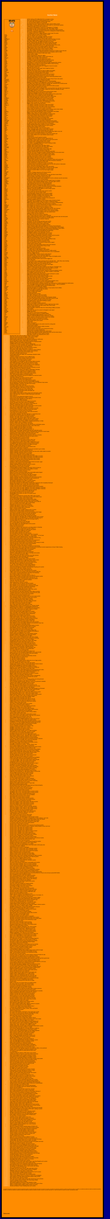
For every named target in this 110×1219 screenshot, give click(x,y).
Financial (6, 262)
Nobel (6, 46)
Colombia (6, 99)
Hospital (6, 231)
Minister (6, 42)
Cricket (6, 282)
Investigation (7, 98)
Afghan (6, 246)
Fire (5, 133)
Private (6, 137)
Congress (6, 135)
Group (6, 157)
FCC (5, 239)
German (6, 119)
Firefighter (6, 69)
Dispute (6, 194)
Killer (5, 142)
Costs (6, 132)
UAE (5, 284)
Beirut (6, 49)
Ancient (6, 35)
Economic (6, 100)
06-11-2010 (64, 1189)
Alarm (6, 118)
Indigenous (6, 80)
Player (6, 266)
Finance (6, 154)
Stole (5, 64)
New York (6, 292)
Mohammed (7, 205)
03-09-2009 (98, 1189)
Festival (6, 50)
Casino (6, 229)
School (6, 192)
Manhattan (6, 103)
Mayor (6, 324)
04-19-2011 (43, 1189)
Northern (6, 182)
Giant (5, 238)
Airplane (6, 265)
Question (6, 253)
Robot (6, 318)
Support (6, 81)
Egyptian (6, 235)
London (6, 224)
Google (6, 88)
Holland (6, 38)
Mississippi (6, 311)
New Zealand (7, 209)
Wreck (6, 90)
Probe (6, 186)
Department (7, 181)
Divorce (6, 197)
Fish (5, 216)
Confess (6, 65)
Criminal (6, 44)
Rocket (6, 56)
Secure (6, 68)
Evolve (6, 105)
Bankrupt (6, 169)
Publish (6, 62)
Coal (5, 110)
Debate (6, 94)
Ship (5, 95)
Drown (6, 136)
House (6, 261)
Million (6, 293)
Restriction (6, 57)
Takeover (6, 129)
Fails (5, 96)
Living (6, 204)
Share (6, 208)
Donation (6, 70)
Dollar (6, 283)
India (5, 77)
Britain (6, 264)
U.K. (5, 108)
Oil (5, 200)
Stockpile (6, 55)
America (6, 247)
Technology (7, 171)
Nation (6, 159)
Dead (5, 331)
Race (5, 124)
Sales (6, 290)
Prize (5, 45)
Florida (6, 155)
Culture (6, 269)
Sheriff (6, 185)
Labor (6, 140)
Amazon (6, 241)
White (6, 242)
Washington (7, 111)
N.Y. (5, 176)
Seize (6, 270)
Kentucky (6, 139)
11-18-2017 (5, 1189)
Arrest (6, 196)
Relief (6, 71)
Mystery (6, 215)
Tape (5, 92)
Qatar (6, 230)
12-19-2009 (77, 1189)
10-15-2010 (56, 1189)
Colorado (6, 234)
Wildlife (6, 173)
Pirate (6, 48)
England (6, 323)
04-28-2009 (94, 1189)
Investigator (7, 183)
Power (6, 76)
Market (6, 272)
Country (6, 256)
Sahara (6, 330)
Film (5, 131)
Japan (6, 299)
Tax (5, 291)
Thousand (6, 122)
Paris (5, 214)
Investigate (6, 326)
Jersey (6, 85)
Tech (5, 237)
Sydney (6, 82)
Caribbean (6, 206)
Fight (5, 220)
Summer (6, 191)
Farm (5, 51)
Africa (6, 327)
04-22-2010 (68, 1189)
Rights (6, 259)
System (6, 61)
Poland (6, 53)
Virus (5, 59)
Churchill (6, 297)
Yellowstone (7, 152)
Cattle (6, 107)
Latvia (6, 309)
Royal (6, 233)
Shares (6, 128)
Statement (6, 91)
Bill (5, 325)
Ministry (6, 228)
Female (6, 221)
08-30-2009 (85, 1189)
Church (6, 296)
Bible (5, 150)
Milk (5, 320)
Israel (5, 114)
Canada (6, 180)
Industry (6, 54)
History (6, 151)
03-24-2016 (10, 1189)
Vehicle (6, 250)
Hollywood (6, 84)
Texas (6, 255)
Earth (5, 112)
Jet (5, 315)
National (6, 232)
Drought (6, 305)
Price (5, 321)
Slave (6, 329)
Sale (5, 285)
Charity (6, 240)
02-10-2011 (47, 1189)
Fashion (6, 102)
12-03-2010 (52, 1189)
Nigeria (6, 225)
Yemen (6, 97)
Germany (6, 289)
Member (6, 207)
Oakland (6, 87)
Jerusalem (6, 223)
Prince (6, 163)
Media (6, 179)
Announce (6, 144)
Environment (7, 79)
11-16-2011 (31, 1189)
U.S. (5, 83)
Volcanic (6, 172)
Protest (6, 279)
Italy (5, 170)
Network (6, 113)
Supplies (6, 47)
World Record (7, 177)
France (6, 280)
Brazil (6, 201)
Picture (6, 217)
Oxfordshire (7, 286)
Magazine (6, 39)
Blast (5, 162)
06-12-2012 (26, 1189)
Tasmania (6, 123)
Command (6, 121)
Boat (5, 184)
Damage (6, 295)
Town (5, 109)
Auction (6, 332)
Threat (6, 304)
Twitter (6, 40)
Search (6, 89)
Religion (6, 312)
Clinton (6, 52)
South (6, 277)
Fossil (6, 211)
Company (6, 218)
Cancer (6, 198)
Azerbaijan (6, 257)
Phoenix (6, 101)
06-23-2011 (39, 1189)
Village (6, 288)
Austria (6, 58)
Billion (6, 202)
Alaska (6, 66)
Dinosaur (6, 166)
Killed (5, 104)
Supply (6, 219)
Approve (6, 153)
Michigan (6, 287)
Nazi (5, 93)
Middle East (7, 167)
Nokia (6, 86)
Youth (6, 226)
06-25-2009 (89, 1189)
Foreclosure (7, 298)
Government (7, 72)
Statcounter (6, 1213)
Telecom (6, 156)
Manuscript (6, 281)
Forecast (6, 210)
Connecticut (7, 147)
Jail (5, 213)
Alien (5, 37)
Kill (5, 106)
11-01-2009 (81, 1189)
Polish (6, 60)
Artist (5, 313)
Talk (5, 203)
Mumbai (6, 145)
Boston (6, 307)
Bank (5, 126)
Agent (6, 67)
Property (6, 317)
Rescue (6, 43)
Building (6, 310)
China (6, 314)
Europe (6, 243)
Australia (6, 195)
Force (6, 134)
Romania (6, 245)
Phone (6, 34)
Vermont (6, 275)
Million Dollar (7, 120)
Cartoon (6, 143)
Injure (6, 148)
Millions (6, 254)
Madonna (6, 188)
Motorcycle (6, 258)
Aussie (6, 276)
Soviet (6, 116)
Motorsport (6, 125)
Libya (5, 328)
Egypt (6, 175)
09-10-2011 (35, 1189)
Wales (6, 303)
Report (6, 302)
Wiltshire (6, 190)
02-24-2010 (73, 1189)
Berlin (6, 260)
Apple (6, 73)
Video (6, 300)
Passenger (6, 138)
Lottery (6, 127)
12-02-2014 (14, 1189)
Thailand (6, 63)
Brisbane (6, 316)
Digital (6, 236)
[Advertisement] (52, 6)
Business (6, 322)
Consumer (6, 158)
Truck (6, 271)
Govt (5, 161)
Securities (6, 308)
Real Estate (7, 199)
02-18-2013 (22, 1189)
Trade (6, 267)
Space (6, 164)
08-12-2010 (60, 1189)
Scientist (6, 222)
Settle (6, 130)
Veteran (6, 168)
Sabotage (6, 75)
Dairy (5, 306)
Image (6, 36)
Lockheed (6, 160)
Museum (6, 294)
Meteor (6, 41)
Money (6, 301)
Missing (6, 149)
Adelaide (6, 165)
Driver (6, 146)
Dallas (6, 193)
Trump (6, 268)
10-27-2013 (18, 1189)
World (6, 319)
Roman (6, 244)
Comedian (6, 178)
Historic (6, 273)
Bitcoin (6, 263)
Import (6, 74)
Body (5, 212)
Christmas (6, 115)
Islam (5, 187)
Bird (5, 78)
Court (5, 278)
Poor (5, 251)
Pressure (6, 252)
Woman (6, 189)
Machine (6, 141)
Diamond (6, 117)
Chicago (6, 174)
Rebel (6, 227)
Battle (6, 249)
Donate (6, 274)
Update (6, 248)
